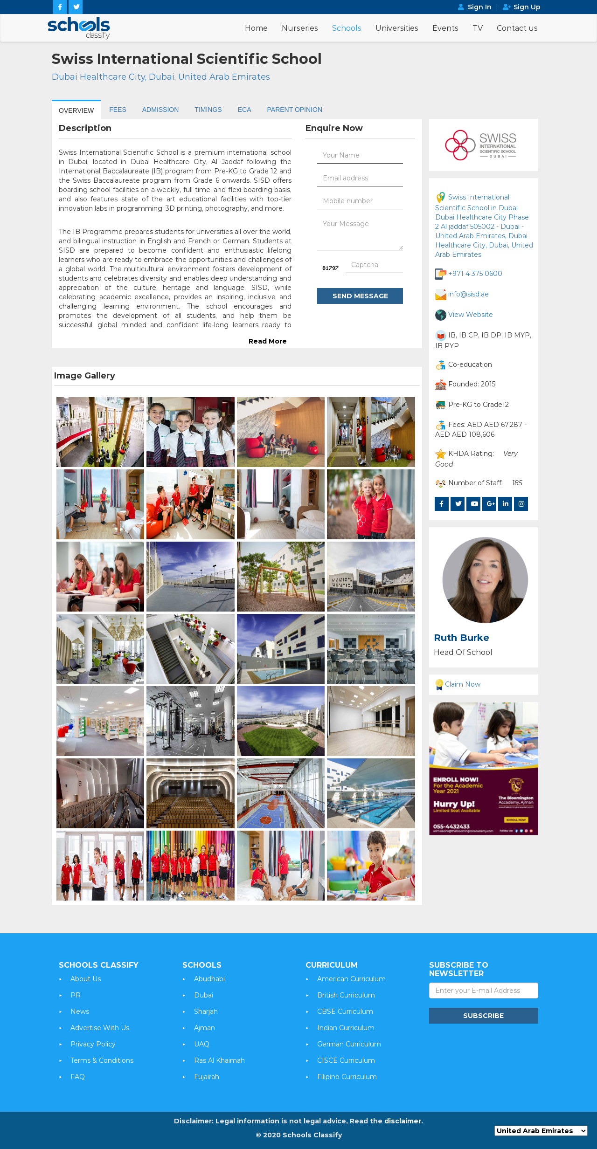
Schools (346, 28)
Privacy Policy (93, 1044)
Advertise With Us (99, 1028)
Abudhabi (209, 979)
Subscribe (483, 1015)
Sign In (480, 7)
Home (256, 28)
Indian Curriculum (346, 1028)
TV (477, 28)
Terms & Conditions (101, 1060)
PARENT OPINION (295, 109)
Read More (268, 341)
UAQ (201, 1044)
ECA (244, 109)
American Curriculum (351, 979)
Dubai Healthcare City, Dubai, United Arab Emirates (161, 77)
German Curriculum (349, 1044)
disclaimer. (403, 1121)
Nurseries (300, 28)
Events (445, 28)
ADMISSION (160, 109)
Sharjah (206, 1011)
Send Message (360, 296)
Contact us (517, 28)
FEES (117, 109)
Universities (396, 28)
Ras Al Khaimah (219, 1060)
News (79, 1011)
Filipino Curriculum (347, 1077)
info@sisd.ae (468, 293)
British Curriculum (346, 995)
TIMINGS (208, 109)
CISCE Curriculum (346, 1060)
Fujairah (206, 1077)
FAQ (77, 1077)
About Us (85, 979)
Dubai (203, 995)
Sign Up (527, 7)
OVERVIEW (76, 110)
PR (75, 995)
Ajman (204, 1028)
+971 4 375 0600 (475, 273)
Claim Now (457, 684)
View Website (470, 314)
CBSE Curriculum (345, 1011)
